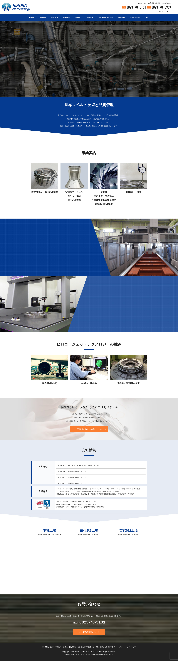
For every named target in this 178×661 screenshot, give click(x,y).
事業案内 (66, 17)
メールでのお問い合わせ (89, 632)
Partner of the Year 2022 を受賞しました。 (84, 465)
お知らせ (42, 17)
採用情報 (122, 17)
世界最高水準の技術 (106, 17)
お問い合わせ (135, 17)
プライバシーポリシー (117, 647)
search (147, 17)
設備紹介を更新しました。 (78, 477)
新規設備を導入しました (77, 471)
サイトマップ (131, 647)
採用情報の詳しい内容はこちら (89, 429)
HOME (31, 17)
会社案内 (54, 17)
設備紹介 (78, 17)
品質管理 (90, 17)
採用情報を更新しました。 (78, 483)
